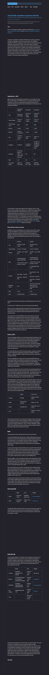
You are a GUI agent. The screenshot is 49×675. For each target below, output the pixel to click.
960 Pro (18, 21)
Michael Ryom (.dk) (12, 3)
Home (9, 6)
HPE (12, 6)
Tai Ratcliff (34, 182)
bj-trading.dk (36, 516)
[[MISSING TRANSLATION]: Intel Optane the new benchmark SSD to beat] (16, 661)
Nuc (12, 23)
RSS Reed (35, 6)
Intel (9, 23)
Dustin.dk (36, 528)
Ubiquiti (31, 23)
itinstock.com (35, 462)
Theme (24, 669)
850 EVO (14, 21)
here (33, 430)
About (26, 6)
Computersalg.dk (37, 522)
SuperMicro (26, 23)
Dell (24, 21)
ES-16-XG (37, 21)
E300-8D (32, 21)
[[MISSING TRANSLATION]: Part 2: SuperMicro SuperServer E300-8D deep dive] (33, 661)
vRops (22, 6)
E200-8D (28, 21)
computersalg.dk (36, 457)
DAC (22, 21)
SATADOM (20, 23)
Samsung (15, 23)
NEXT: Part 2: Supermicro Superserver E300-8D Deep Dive (29, 644)
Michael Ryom (17, 19)
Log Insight (17, 6)
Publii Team (34, 669)
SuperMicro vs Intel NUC (15, 183)
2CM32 (9, 21)
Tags (31, 6)
